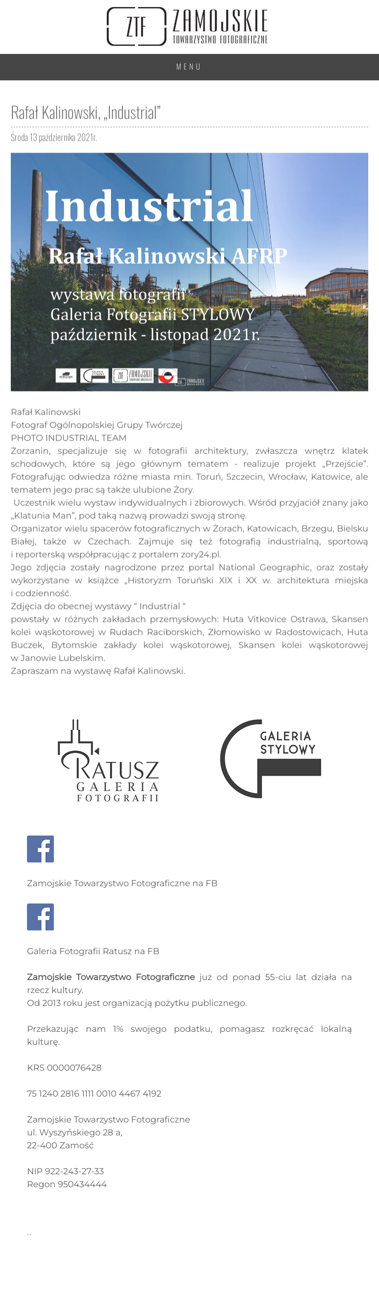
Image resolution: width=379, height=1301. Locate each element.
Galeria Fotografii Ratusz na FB (93, 952)
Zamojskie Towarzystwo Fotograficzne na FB (122, 884)
